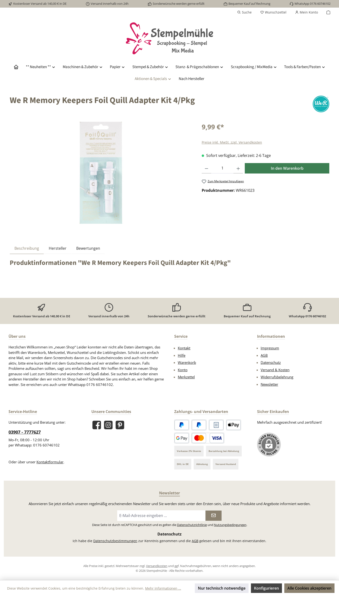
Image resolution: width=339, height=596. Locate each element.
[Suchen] (244, 12)
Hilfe (181, 355)
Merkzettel (186, 377)
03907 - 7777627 (25, 432)
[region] (101, 173)
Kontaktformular (49, 462)
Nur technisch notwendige (221, 588)
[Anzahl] (222, 168)
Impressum (270, 348)
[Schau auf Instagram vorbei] (108, 425)
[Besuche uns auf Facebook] (96, 425)
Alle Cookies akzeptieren (309, 588)
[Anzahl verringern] (206, 168)
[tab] (27, 248)
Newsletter (269, 384)
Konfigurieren (266, 588)
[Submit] (213, 515)
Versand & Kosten (275, 369)
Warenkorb (187, 362)
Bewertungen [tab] (88, 248)
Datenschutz (271, 362)
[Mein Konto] (306, 12)
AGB (264, 355)
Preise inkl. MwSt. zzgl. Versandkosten (232, 142)
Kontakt (184, 348)
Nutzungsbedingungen (230, 525)
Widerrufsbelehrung (277, 377)
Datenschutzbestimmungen (115, 541)
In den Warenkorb (287, 168)
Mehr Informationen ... (163, 588)
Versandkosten (156, 566)
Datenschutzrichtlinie (192, 525)
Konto (182, 369)
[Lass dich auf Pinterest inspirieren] (120, 425)
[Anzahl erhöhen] (238, 168)
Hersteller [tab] (58, 248)
